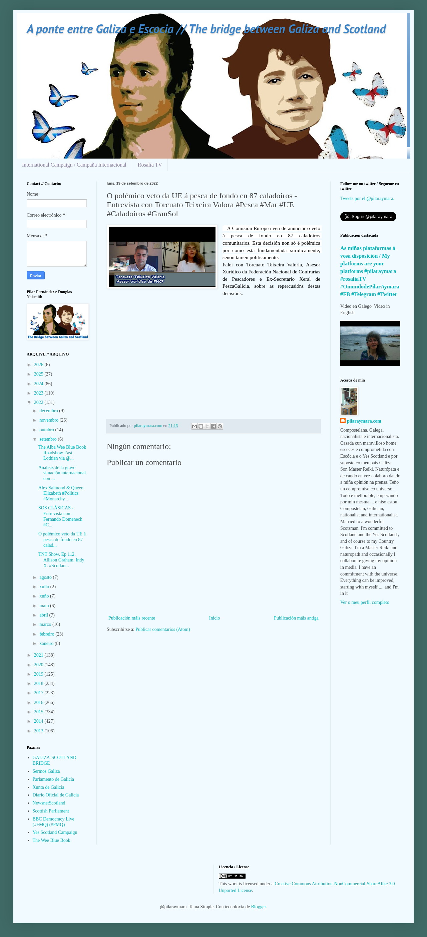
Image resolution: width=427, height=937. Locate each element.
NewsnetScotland (49, 802)
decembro (49, 410)
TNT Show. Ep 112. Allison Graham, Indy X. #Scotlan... (61, 560)
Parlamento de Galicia (53, 779)
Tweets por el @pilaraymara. (367, 198)
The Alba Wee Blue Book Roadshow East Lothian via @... (62, 453)
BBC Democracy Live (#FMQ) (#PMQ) (53, 821)
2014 (39, 721)
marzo (45, 624)
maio (44, 605)
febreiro (47, 634)
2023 (39, 393)
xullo (44, 586)
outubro (47, 429)
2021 (39, 655)
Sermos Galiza (46, 771)
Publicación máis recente (131, 618)
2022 (39, 402)
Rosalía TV (150, 165)
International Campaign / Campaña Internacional (74, 165)
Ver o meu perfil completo (364, 602)
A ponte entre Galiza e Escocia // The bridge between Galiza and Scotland (206, 28)
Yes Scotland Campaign (55, 832)
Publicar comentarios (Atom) (162, 629)
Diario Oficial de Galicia (56, 794)
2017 (39, 692)
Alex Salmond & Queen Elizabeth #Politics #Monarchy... (60, 493)
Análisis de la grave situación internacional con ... (62, 473)
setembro (48, 439)
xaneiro (46, 643)
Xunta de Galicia (48, 787)
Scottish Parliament (51, 810)
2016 (39, 702)
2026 (39, 364)
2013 (39, 730)
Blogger (258, 906)
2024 (39, 383)
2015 (39, 711)
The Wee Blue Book (51, 840)
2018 (39, 683)
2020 (39, 664)
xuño (44, 596)
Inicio (214, 618)
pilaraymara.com (364, 421)
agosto (46, 577)
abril (44, 615)
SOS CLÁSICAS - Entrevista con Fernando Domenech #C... (60, 516)
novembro (49, 420)
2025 (39, 374)
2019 (39, 674)
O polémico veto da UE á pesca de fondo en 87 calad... (62, 539)
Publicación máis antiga (296, 618)
